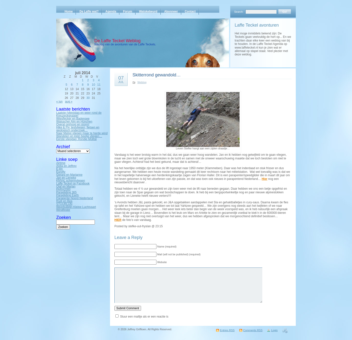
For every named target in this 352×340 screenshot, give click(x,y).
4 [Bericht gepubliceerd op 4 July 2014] (99, 80)
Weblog (141, 82)
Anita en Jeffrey (66, 166)
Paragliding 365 (66, 192)
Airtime (60, 163)
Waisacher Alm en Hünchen (74, 121)
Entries (227, 330)
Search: (238, 11)
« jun (59, 101)
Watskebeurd (148, 11)
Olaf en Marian (66, 186)
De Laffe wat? (89, 11)
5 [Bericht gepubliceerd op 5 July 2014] (66, 84)
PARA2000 (63, 189)
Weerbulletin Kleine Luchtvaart (76, 207)
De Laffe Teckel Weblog (117, 40)
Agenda (110, 11)
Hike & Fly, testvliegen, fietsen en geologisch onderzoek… (77, 129)
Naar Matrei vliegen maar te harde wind (82, 133)
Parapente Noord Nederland (74, 198)
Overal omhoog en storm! (72, 124)
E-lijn (59, 169)
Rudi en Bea (64, 201)
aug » (68, 101)
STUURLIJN (64, 204)
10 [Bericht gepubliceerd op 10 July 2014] (93, 84)
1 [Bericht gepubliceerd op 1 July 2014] (83, 80)
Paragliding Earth (67, 195)
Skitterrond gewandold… (156, 74)
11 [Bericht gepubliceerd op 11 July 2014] (98, 84)
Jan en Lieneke (66, 177)
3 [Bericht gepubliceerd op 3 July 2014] (93, 80)
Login (274, 330)
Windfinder (63, 210)
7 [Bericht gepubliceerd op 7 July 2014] (77, 84)
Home (69, 11)
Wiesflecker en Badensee (72, 118)
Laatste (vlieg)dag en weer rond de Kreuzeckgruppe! (78, 114)
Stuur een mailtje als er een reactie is (144, 316)
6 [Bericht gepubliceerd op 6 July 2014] (72, 84)
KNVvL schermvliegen (70, 180)
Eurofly (60, 172)
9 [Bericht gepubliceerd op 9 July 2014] (88, 84)
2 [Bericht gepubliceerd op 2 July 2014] (88, 80)
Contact (190, 11)
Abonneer (171, 11)
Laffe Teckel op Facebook (72, 183)
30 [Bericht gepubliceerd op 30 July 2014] (87, 97)
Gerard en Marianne (69, 174)
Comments (253, 330)
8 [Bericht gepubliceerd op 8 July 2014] (83, 84)
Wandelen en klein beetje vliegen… (79, 136)
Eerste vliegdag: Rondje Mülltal (76, 139)
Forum (127, 11)
